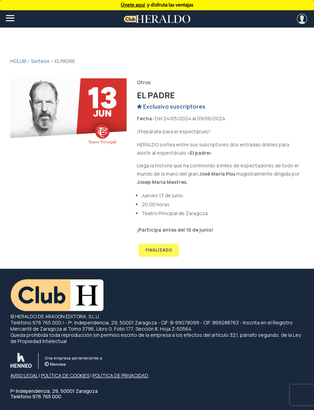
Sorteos (40, 61)
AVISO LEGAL (24, 375)
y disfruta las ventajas (157, 5)
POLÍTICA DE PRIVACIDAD (120, 375)
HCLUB (18, 61)
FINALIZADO (158, 250)
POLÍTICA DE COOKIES (65, 375)
